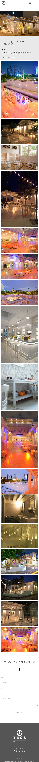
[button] (29, 2)
